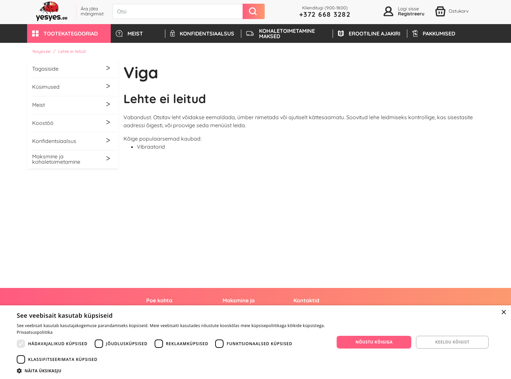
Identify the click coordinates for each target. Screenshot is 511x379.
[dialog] (255, 342)
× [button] (503, 312)
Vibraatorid (151, 146)
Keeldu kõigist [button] (452, 342)
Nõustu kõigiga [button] (374, 342)
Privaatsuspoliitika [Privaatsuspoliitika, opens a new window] (35, 332)
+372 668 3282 (325, 14)
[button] (69, 33)
